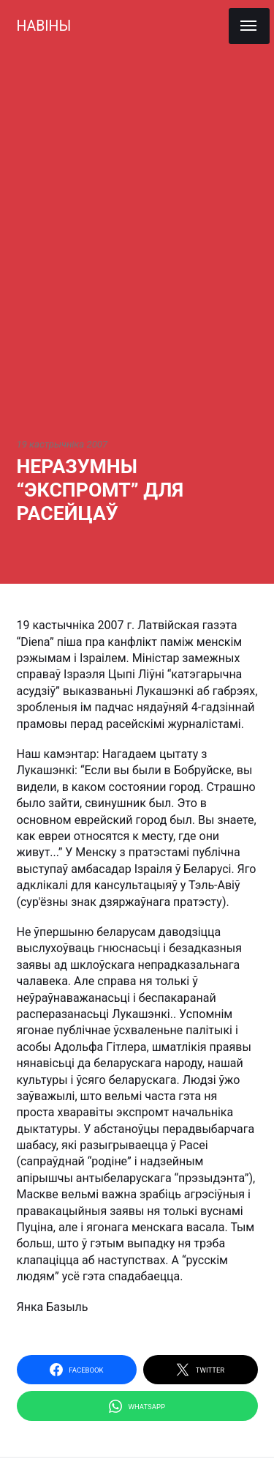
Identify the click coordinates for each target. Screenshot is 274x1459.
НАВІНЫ (44, 26)
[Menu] (249, 26)
